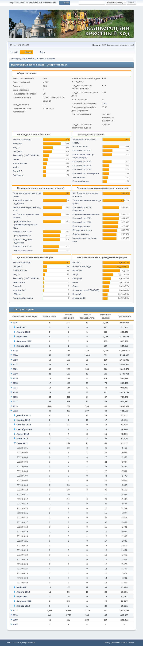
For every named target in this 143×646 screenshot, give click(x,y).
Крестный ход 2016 (82, 222)
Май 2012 (21, 587)
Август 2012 (22, 434)
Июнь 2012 (22, 443)
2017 (15, 388)
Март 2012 (21, 596)
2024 (15, 355)
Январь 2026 (23, 346)
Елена (16, 159)
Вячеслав (17, 143)
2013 (15, 406)
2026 (15, 322)
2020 (15, 374)
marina (16, 167)
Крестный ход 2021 (82, 218)
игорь (75, 282)
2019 (15, 378)
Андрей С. (18, 171)
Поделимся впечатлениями (86, 214)
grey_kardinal (19, 290)
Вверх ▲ (132, 643)
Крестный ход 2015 (82, 169)
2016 (15, 392)
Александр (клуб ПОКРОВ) (26, 155)
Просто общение (81, 181)
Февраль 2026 (23, 341)
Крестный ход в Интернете (86, 173)
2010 (15, 615)
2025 (15, 350)
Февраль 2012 (23, 601)
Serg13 (16, 147)
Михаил (76, 262)
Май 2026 (21, 327)
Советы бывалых (81, 234)
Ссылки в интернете (23, 250)
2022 (15, 364)
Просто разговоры (22, 235)
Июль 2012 (22, 438)
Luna (104, 103)
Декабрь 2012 (23, 415)
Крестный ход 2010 (82, 161)
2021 (15, 369)
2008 (15, 624)
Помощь (107, 643)
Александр (18, 175)
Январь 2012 (23, 606)
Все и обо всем (80, 146)
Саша (75, 286)
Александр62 (79, 298)
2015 (15, 397)
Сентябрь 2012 (24, 429)
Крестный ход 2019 (22, 231)
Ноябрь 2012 (23, 420)
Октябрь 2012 (23, 425)
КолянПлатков (20, 163)
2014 (15, 401)
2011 (15, 610)
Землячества (79, 177)
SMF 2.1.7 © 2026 (14, 643)
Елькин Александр (22, 139)
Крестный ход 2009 (82, 165)
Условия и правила (119, 643)
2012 (15, 411)
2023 (15, 360)
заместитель (19, 282)
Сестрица (17, 151)
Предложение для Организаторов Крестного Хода (25, 224)
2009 (15, 620)
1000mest (17, 294)
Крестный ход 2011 (82, 150)
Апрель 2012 (23, 592)
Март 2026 (21, 336)
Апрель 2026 (23, 332)
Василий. (17, 286)
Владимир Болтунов (23, 298)
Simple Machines (28, 643)
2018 (15, 383)
